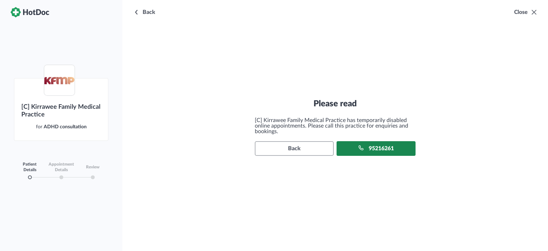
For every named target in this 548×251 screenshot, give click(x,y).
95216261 (376, 148)
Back (294, 148)
